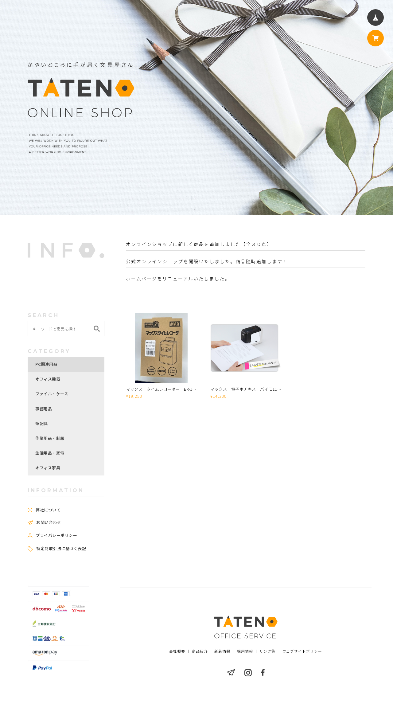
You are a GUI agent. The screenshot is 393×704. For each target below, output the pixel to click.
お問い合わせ (48, 522)
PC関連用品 (46, 364)
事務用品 (43, 409)
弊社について (48, 510)
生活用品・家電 (49, 453)
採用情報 (245, 651)
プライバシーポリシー (56, 535)
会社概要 (178, 651)
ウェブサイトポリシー (302, 651)
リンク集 (267, 651)
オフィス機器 (47, 379)
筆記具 (41, 423)
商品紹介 (200, 651)
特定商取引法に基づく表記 (61, 548)
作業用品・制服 (49, 438)
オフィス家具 (47, 468)
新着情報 (223, 651)
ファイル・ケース (51, 394)
